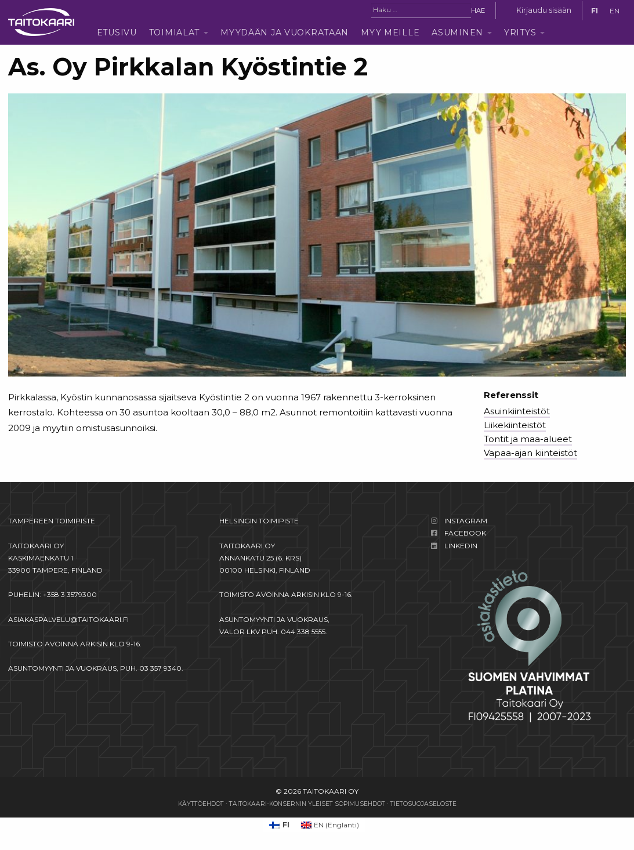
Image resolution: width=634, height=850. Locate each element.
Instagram (465, 520)
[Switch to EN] (614, 11)
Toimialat (174, 32)
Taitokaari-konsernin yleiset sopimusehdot (307, 804)
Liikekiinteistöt (515, 425)
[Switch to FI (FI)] (279, 825)
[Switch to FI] (594, 11)
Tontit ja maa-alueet (528, 438)
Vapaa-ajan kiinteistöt (530, 452)
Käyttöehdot (201, 804)
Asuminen (457, 32)
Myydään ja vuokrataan (284, 32)
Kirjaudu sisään (543, 10)
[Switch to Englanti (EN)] (330, 825)
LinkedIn (460, 545)
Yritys (520, 32)
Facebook (465, 533)
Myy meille (390, 32)
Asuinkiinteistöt (517, 411)
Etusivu (117, 32)
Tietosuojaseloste (423, 804)
